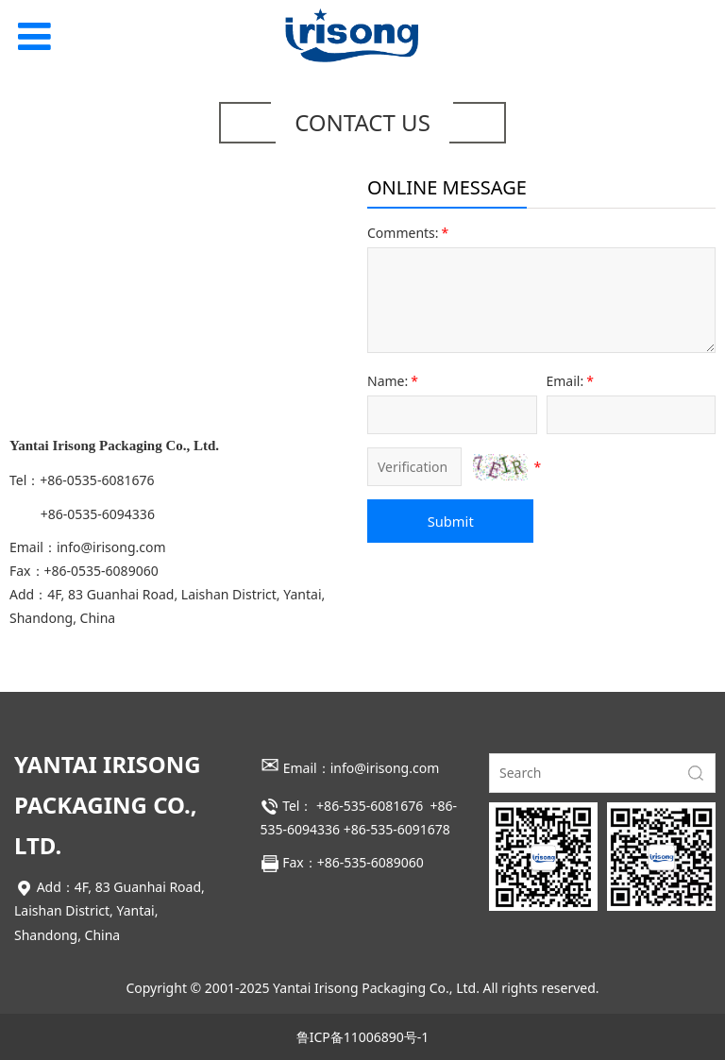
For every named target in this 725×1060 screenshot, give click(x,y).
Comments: (409, 233)
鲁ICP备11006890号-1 (363, 1037)
